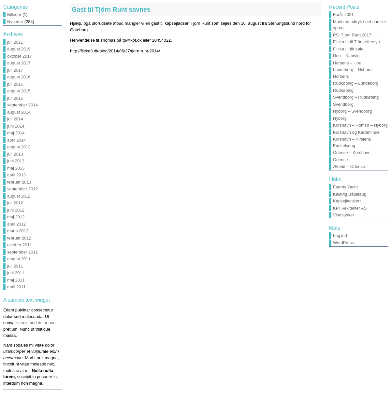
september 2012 (22, 188)
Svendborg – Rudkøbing (356, 97)
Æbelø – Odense (349, 166)
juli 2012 (15, 202)
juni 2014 (15, 126)
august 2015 (19, 91)
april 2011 (16, 286)
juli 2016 (15, 84)
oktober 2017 (19, 56)
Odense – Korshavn (351, 152)
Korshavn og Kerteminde (356, 132)
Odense (340, 159)
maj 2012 (15, 216)
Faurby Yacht (345, 187)
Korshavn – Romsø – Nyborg (360, 125)
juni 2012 (15, 210)
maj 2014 (15, 132)
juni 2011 (15, 272)
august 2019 (19, 49)
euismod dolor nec (38, 322)
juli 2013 (15, 154)
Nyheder (15, 21)
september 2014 (22, 105)
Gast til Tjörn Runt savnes (111, 9)
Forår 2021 (343, 14)
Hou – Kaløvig (346, 55)
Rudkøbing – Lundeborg (356, 83)
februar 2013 (19, 182)
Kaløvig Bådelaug (349, 194)
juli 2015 (15, 98)
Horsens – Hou (347, 63)
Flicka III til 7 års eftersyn (356, 41)
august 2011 (19, 258)
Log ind (340, 235)
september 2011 (22, 252)
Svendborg (343, 104)
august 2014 (19, 112)
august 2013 (19, 146)
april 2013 (16, 174)
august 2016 (19, 77)
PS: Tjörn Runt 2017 (352, 35)
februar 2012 (19, 238)
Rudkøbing (343, 90)
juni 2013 (15, 160)
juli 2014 (15, 119)
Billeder (14, 14)
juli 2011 (15, 266)
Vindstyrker (343, 215)
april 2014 (16, 140)
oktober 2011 (19, 244)
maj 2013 (15, 168)
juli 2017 (15, 70)
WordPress (343, 242)
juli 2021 (15, 42)
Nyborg (340, 118)
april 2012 (16, 224)
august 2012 (19, 196)
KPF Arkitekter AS (350, 208)
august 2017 (19, 63)
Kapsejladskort (347, 201)
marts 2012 (17, 230)
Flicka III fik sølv (348, 49)
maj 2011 (15, 280)
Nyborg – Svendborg (352, 111)
